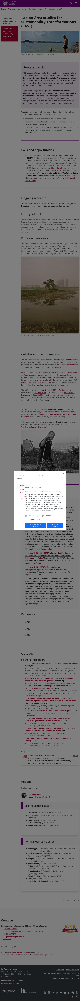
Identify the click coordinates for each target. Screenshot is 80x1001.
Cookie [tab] (21, 486)
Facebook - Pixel (34, 520)
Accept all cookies (55, 525)
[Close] (63, 473)
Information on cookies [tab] (23, 497)
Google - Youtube (45, 516)
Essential (31, 516)
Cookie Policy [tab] (21, 491)
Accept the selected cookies (35, 525)
